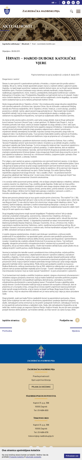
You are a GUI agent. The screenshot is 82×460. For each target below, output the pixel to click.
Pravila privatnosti (41, 376)
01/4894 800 (43, 410)
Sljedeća (76, 331)
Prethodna (7, 331)
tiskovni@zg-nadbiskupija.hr (41, 436)
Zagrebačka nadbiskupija (41, 11)
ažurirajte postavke (33, 457)
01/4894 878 (43, 432)
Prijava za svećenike (41, 387)
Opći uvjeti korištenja (41, 380)
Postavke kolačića (16, 457)
